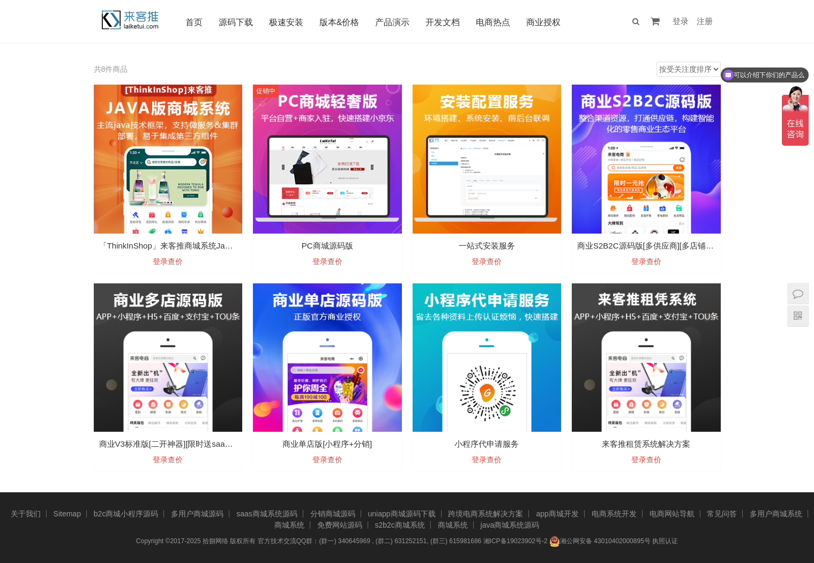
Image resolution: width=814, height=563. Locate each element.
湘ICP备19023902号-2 (515, 541)
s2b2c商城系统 (399, 525)
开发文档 (444, 22)
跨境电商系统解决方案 (485, 513)
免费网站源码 (339, 525)
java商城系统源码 (510, 525)
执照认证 (665, 541)
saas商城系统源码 (266, 513)
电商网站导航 (671, 513)
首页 (194, 22)
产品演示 (393, 22)
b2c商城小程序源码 (126, 513)
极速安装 (287, 22)
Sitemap (67, 513)
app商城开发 (557, 513)
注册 (705, 21)
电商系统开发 (614, 513)
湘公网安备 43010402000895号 (600, 541)
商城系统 (289, 525)
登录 (681, 21)
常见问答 (722, 513)
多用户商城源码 (197, 513)
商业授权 (544, 22)
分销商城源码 (332, 513)
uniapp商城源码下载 (402, 513)
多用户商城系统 (776, 513)
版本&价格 (340, 22)
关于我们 (26, 513)
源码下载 (236, 22)
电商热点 (494, 22)
